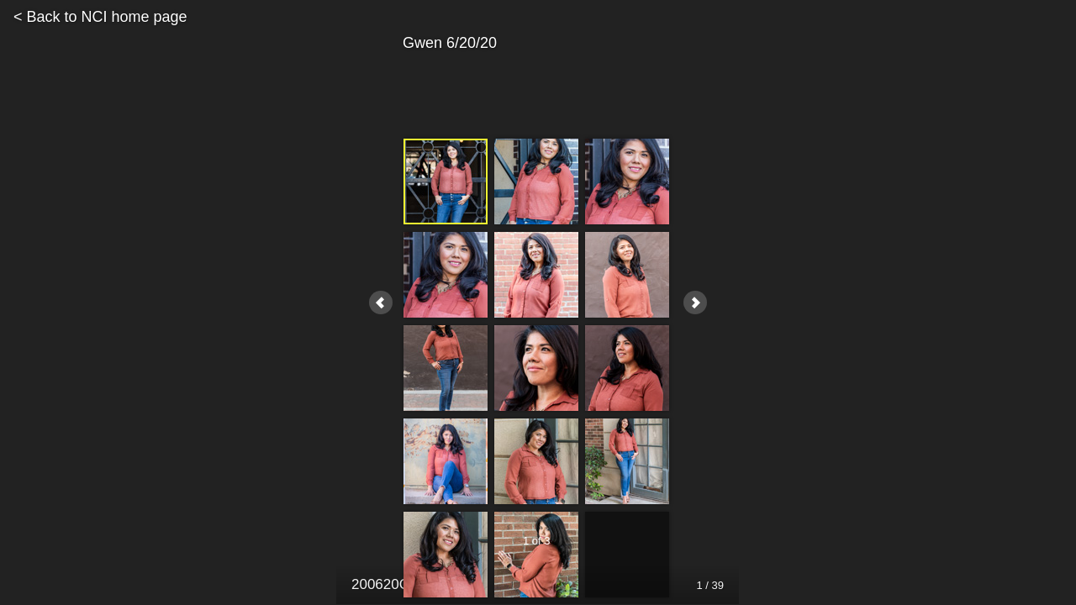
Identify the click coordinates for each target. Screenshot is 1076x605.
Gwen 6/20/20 (536, 43)
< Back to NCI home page (100, 16)
